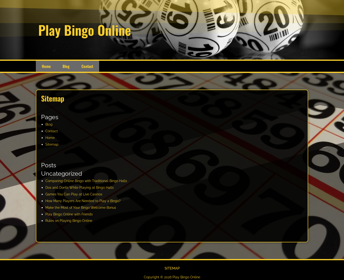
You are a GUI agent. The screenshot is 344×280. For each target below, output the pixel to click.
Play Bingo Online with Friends (70, 214)
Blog (66, 66)
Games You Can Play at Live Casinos (75, 194)
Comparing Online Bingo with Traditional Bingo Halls (88, 181)
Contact (87, 66)
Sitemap (52, 144)
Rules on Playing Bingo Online (70, 221)
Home (46, 66)
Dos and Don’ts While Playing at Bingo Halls (81, 187)
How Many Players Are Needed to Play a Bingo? (84, 201)
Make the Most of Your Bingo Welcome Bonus (83, 207)
